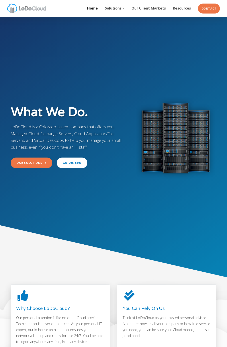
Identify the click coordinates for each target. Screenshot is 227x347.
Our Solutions (31, 163)
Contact (209, 8)
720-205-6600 (72, 163)
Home (92, 8)
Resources (182, 8)
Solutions (113, 8)
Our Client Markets (148, 8)
